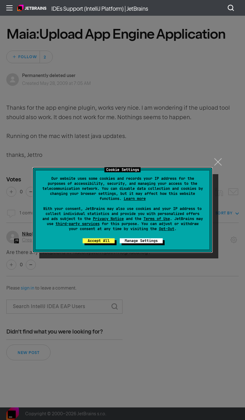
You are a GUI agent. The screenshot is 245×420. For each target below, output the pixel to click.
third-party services (78, 223)
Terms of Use (157, 218)
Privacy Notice (108, 218)
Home (31, 8)
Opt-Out (166, 228)
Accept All (99, 240)
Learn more (135, 198)
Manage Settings (141, 240)
